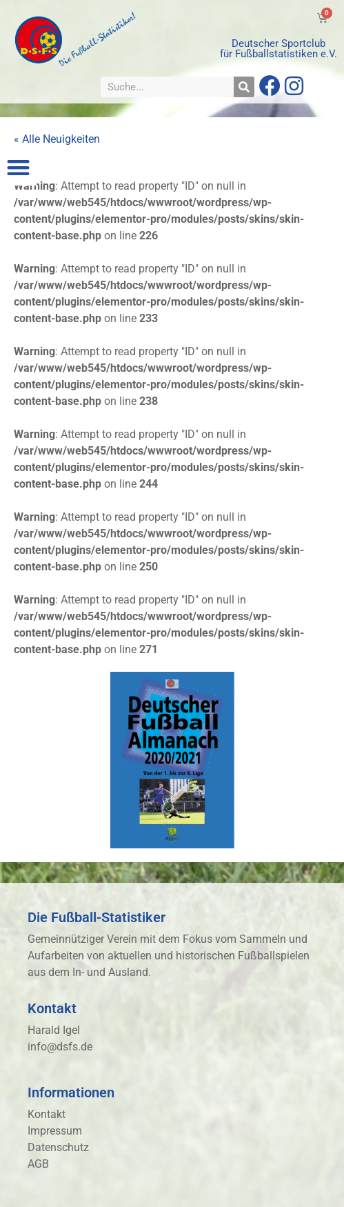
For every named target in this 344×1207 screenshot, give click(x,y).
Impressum (55, 1130)
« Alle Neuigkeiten (57, 139)
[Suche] (244, 87)
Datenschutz (58, 1147)
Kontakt (46, 1114)
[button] (18, 167)
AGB (38, 1163)
